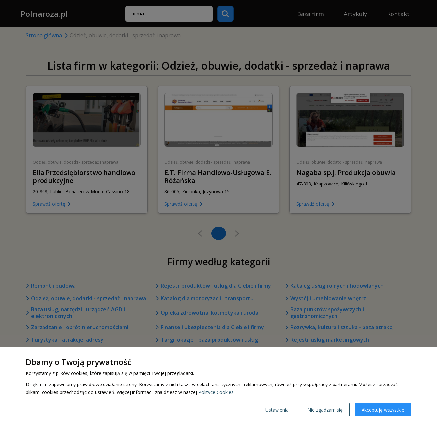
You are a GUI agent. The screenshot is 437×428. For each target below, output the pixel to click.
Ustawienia (277, 410)
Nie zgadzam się (325, 410)
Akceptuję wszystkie (383, 410)
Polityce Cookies (216, 392)
